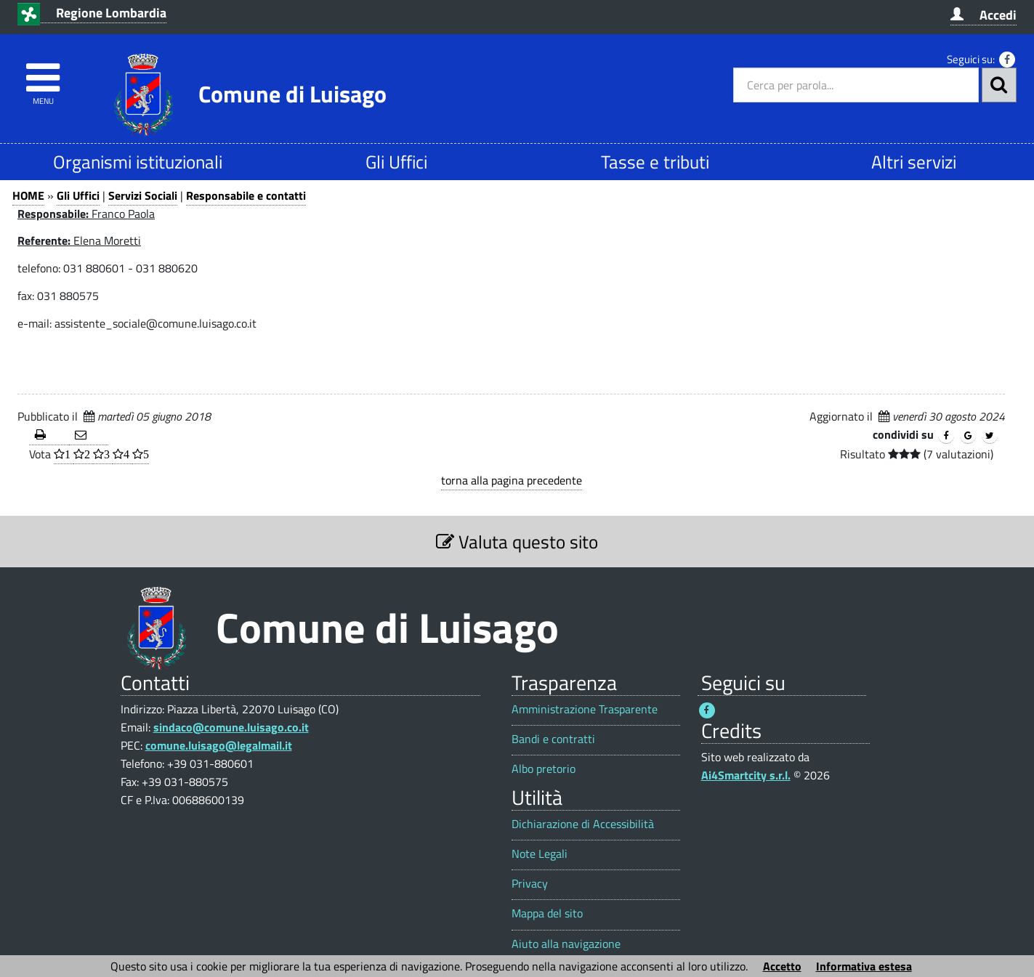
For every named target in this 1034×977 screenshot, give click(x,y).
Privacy (530, 884)
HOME (28, 195)
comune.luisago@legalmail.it (218, 745)
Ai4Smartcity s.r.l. (746, 775)
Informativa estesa (864, 966)
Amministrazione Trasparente (585, 709)
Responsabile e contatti (246, 195)
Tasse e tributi (655, 161)
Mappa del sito (547, 913)
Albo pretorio (543, 769)
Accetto (782, 966)
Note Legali (540, 854)
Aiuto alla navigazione (566, 944)
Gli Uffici (396, 161)
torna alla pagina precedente (511, 480)
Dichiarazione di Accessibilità (583, 824)
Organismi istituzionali (137, 161)
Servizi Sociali (142, 195)
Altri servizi (913, 161)
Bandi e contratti (553, 739)
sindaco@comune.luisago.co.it (231, 727)
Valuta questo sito (517, 541)
